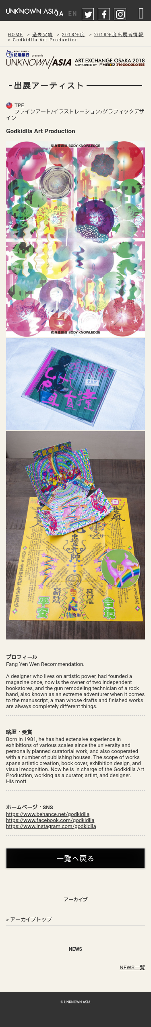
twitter (88, 14)
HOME (15, 34)
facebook (104, 14)
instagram (120, 14)
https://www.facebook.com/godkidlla (50, 820)
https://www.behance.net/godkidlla (47, 814)
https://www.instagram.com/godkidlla (51, 826)
